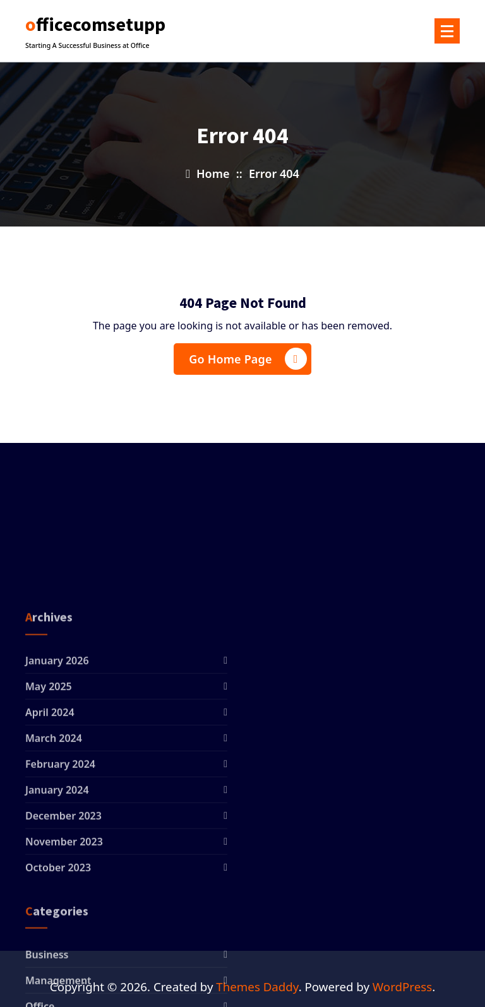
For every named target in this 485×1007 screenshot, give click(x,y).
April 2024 (50, 795)
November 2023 (64, 924)
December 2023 (63, 898)
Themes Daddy (257, 986)
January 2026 (57, 743)
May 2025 (48, 769)
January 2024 (57, 873)
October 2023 (58, 950)
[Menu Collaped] (447, 31)
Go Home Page (247, 359)
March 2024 (53, 821)
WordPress (402, 986)
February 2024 (60, 847)
